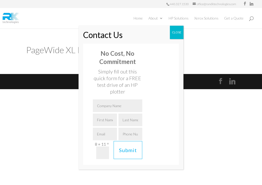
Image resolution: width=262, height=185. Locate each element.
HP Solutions (179, 18)
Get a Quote (234, 18)
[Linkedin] (251, 4)
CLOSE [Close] (176, 32)
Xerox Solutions (206, 18)
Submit (128, 150)
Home (138, 18)
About (153, 18)
